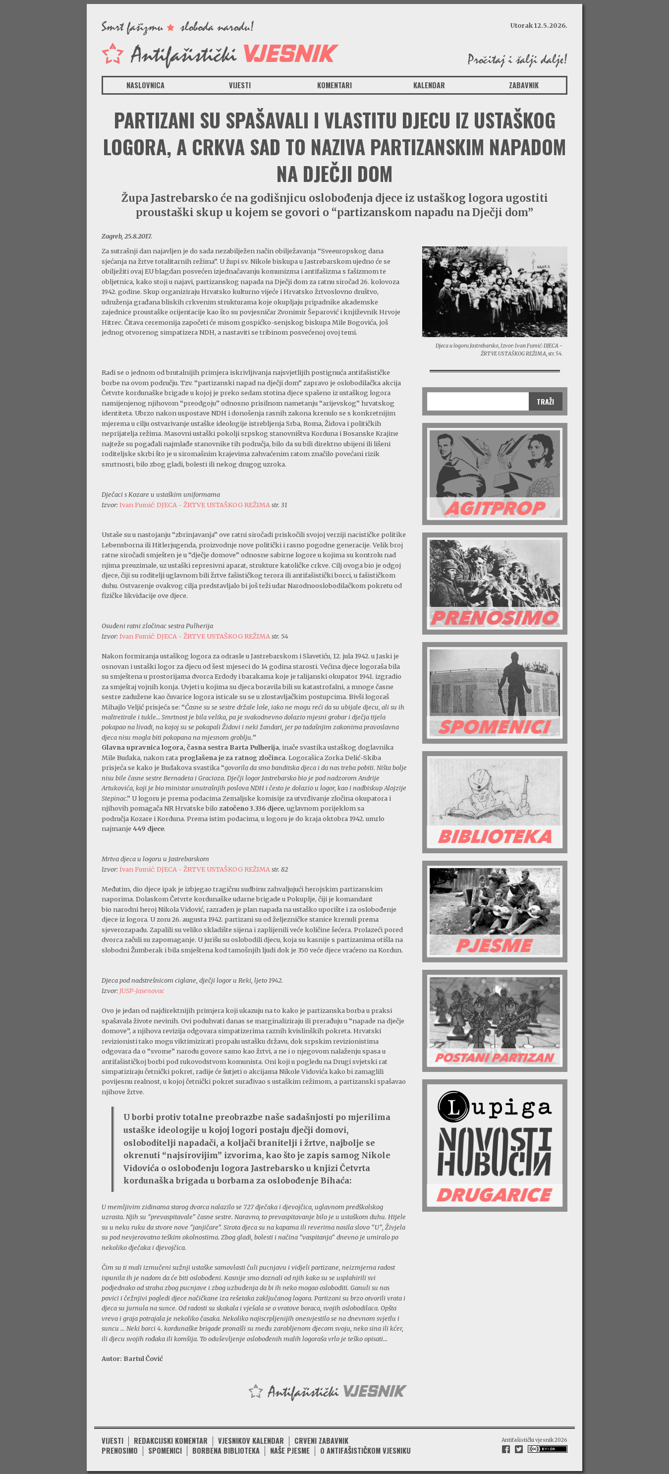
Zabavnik (524, 85)
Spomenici (165, 1449)
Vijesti (240, 85)
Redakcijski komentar (171, 1439)
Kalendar (429, 85)
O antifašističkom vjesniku (365, 1449)
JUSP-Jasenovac (142, 991)
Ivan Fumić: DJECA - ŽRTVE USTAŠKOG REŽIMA (194, 505)
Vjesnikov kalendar (251, 1439)
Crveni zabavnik (321, 1439)
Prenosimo (120, 1449)
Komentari (334, 85)
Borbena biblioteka (226, 1449)
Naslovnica (145, 85)
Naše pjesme (290, 1449)
